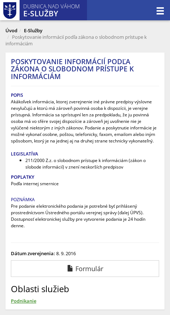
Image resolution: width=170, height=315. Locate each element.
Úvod (11, 30)
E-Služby (33, 30)
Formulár (85, 268)
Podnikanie (23, 301)
